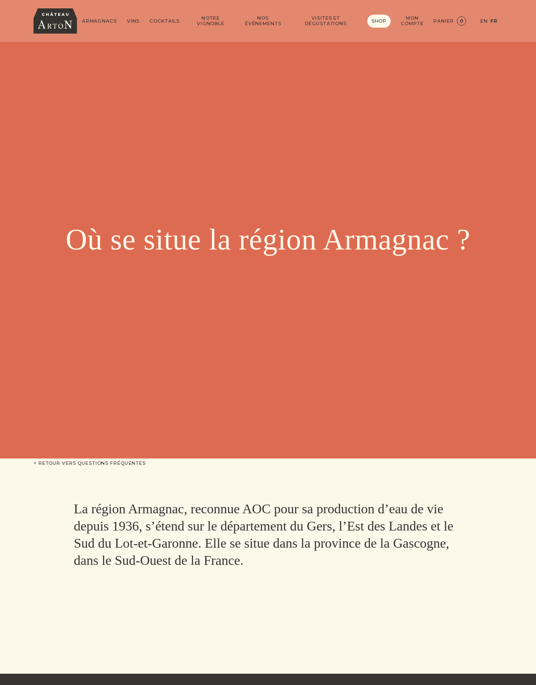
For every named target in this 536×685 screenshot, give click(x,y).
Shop (379, 21)
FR (493, 21)
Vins (133, 21)
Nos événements (263, 20)
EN (484, 21)
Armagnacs (99, 21)
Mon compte (412, 20)
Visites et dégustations (326, 20)
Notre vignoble (210, 20)
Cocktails (164, 21)
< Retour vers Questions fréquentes (90, 463)
